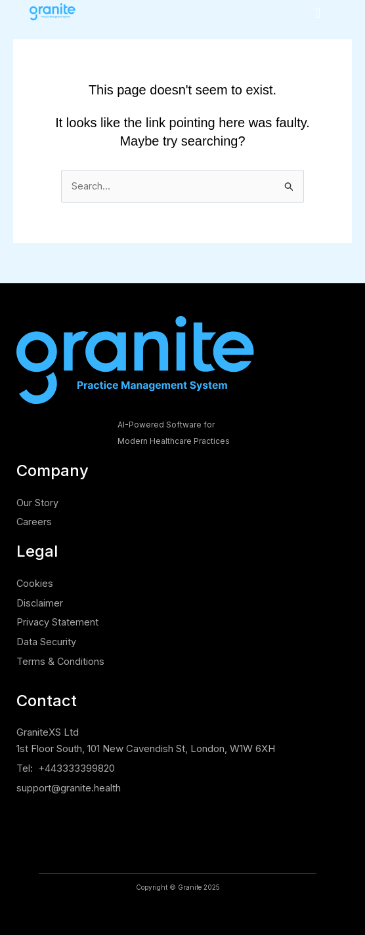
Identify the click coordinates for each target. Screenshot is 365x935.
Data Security (46, 641)
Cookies (35, 583)
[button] (318, 12)
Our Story (37, 502)
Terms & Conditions (60, 661)
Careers (34, 521)
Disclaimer (40, 603)
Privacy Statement (57, 622)
